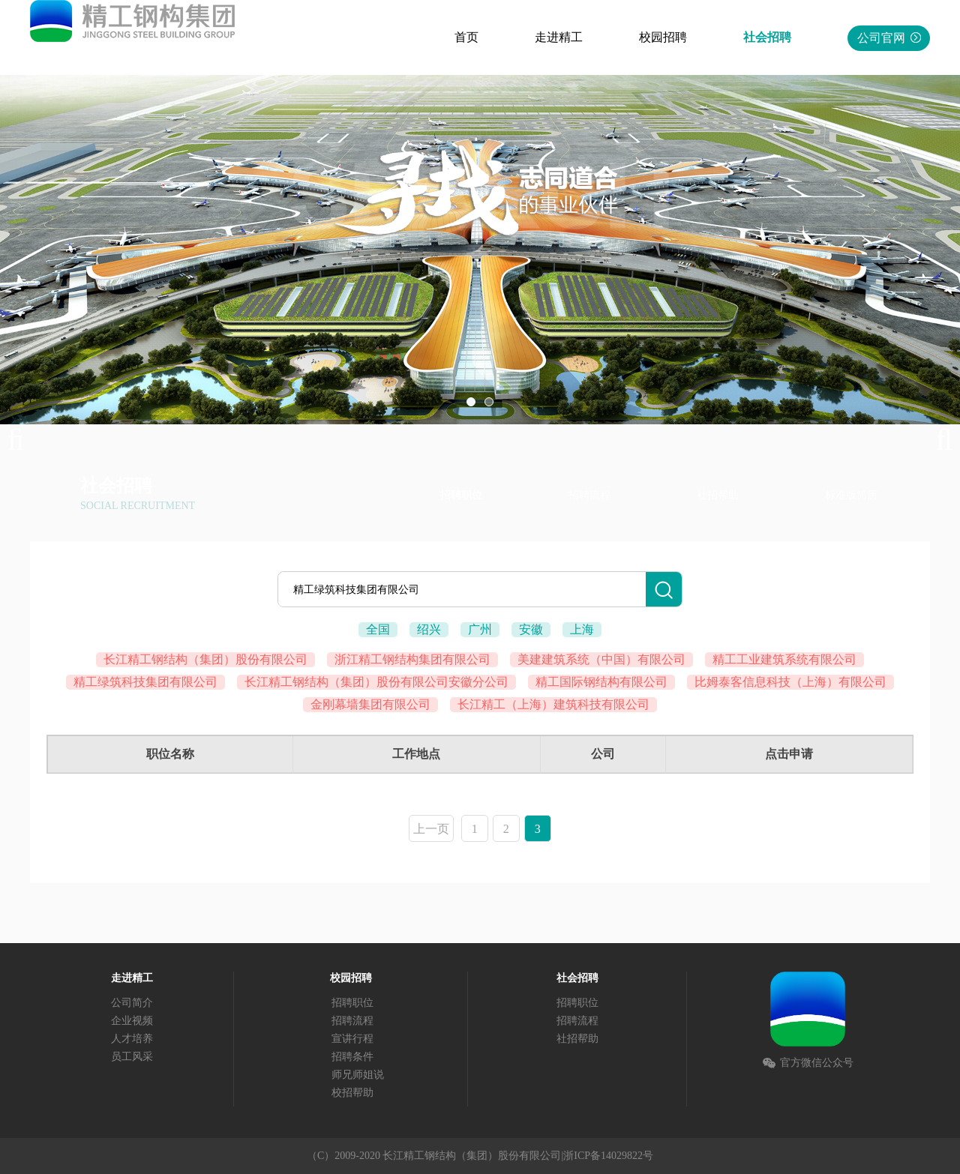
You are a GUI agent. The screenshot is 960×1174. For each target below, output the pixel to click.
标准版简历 (851, 495)
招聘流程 (589, 495)
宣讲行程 (353, 1038)
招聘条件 (353, 1056)
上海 (582, 629)
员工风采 (132, 1056)
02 (489, 401)
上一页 (431, 828)
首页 (466, 37)
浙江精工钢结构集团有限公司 (412, 659)
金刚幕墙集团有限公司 (370, 704)
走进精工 (559, 37)
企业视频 (132, 1020)
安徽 (531, 629)
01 (471, 401)
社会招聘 (767, 37)
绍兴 (429, 629)
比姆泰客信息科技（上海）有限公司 (790, 681)
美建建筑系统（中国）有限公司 (602, 659)
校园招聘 (663, 37)
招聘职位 (461, 495)
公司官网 (889, 37)
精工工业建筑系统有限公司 (784, 659)
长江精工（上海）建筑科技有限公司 (554, 704)
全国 (378, 629)
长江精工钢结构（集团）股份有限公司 (206, 659)
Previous (23, 440)
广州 (480, 629)
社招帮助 (718, 495)
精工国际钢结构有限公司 (602, 681)
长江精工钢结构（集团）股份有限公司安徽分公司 (376, 681)
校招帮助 (353, 1092)
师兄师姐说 (358, 1074)
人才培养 (132, 1038)
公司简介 (132, 1002)
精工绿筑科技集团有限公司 (146, 681)
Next (937, 440)
